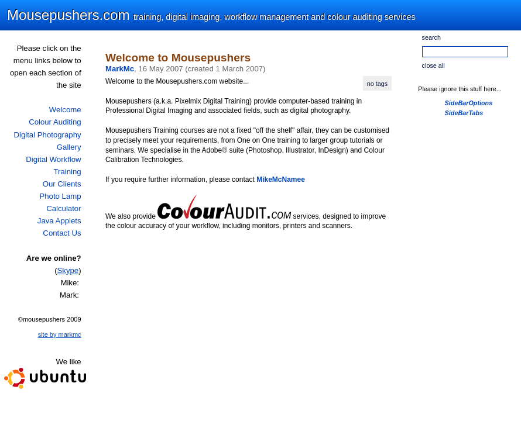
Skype (68, 270)
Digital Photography (47, 134)
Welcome (65, 109)
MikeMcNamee (280, 179)
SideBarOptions (469, 102)
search (431, 37)
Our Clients (62, 184)
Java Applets (59, 220)
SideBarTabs (464, 112)
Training (67, 171)
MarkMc (119, 68)
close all (433, 65)
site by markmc (59, 334)
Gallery (69, 147)
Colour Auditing (55, 122)
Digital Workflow (53, 159)
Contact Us (62, 233)
